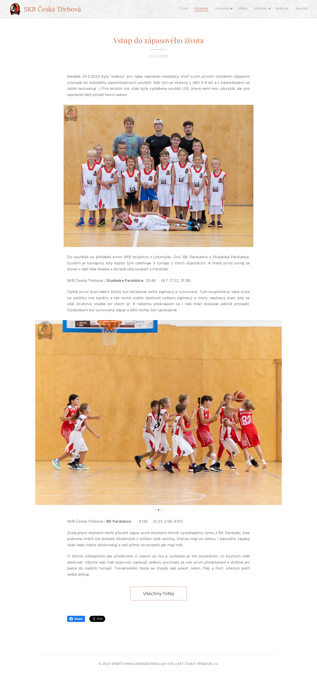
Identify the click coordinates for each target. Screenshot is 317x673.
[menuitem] (262, 9)
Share (76, 619)
